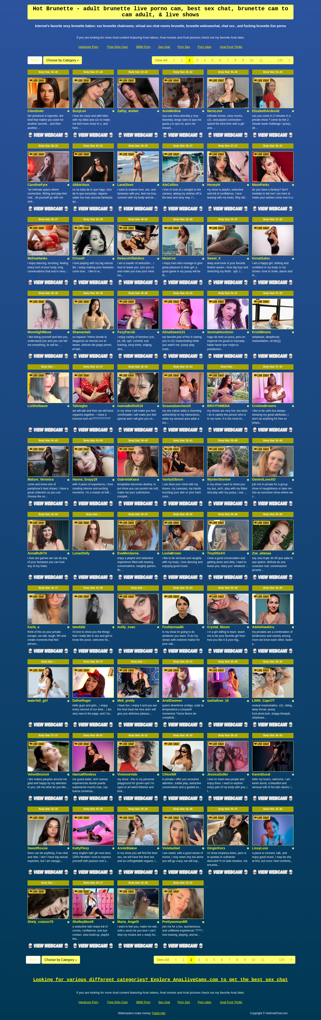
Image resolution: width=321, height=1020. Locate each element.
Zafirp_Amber (128, 111)
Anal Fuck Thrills (231, 47)
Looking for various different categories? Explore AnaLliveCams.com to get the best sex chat (160, 980)
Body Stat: (48, 72)
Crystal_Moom (218, 627)
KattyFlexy (81, 848)
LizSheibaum (38, 406)
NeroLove (214, 111)
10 (252, 60)
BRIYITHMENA (218, 406)
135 (280, 60)
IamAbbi (79, 627)
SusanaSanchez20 (176, 406)
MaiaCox (169, 258)
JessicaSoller (217, 774)
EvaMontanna (128, 553)
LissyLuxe (260, 848)
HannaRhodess (84, 774)
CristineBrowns (264, 406)
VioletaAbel (171, 848)
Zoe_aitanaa (261, 553)
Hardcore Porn (88, 47)
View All (161, 60)
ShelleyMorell (83, 922)
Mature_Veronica (41, 479)
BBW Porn (143, 47)
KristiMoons (261, 332)
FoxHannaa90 (173, 627)
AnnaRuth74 (37, 553)
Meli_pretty (126, 700)
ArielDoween (172, 700)
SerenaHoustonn (220, 332)
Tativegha (80, 406)
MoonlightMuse (40, 332)
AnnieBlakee (127, 848)
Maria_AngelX (128, 922)
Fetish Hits (158, 1013)
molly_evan (126, 627)
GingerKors (216, 848)
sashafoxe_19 (218, 700)
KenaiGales (261, 258)
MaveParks (260, 185)
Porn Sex (184, 47)
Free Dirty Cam (117, 47)
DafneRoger (82, 700)
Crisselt (78, 258)
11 (261, 60)
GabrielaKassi (128, 479)
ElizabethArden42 (265, 111)
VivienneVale (127, 774)
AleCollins (170, 185)
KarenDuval (261, 774)
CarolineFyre (38, 185)
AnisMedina (171, 111)
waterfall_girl (38, 700)
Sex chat (164, 47)
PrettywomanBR (175, 922)
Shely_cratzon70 (40, 922)
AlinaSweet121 (173, 332)
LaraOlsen (125, 185)
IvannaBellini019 (130, 406)
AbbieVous (81, 185)
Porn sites (204, 47)
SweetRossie (38, 848)
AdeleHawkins (263, 627)
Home (35, 60)
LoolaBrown (171, 553)
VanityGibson (172, 479)
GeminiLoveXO (264, 479)
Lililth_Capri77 (263, 700)
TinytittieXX (216, 553)
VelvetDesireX (38, 774)
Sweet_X (214, 258)
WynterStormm (218, 479)
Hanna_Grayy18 (85, 479)
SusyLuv (79, 111)
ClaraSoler (36, 111)
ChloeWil (169, 774)
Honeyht (213, 185)
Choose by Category (62, 60)
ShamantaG (82, 332)
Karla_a (33, 627)
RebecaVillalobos (130, 258)
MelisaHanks (37, 258)
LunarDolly (81, 553)
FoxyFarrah (126, 332)
